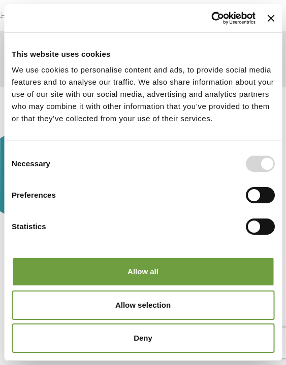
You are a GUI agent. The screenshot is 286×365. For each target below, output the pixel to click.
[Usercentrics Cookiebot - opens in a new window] (211, 18)
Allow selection (143, 305)
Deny (143, 338)
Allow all (143, 271)
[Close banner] (270, 18)
